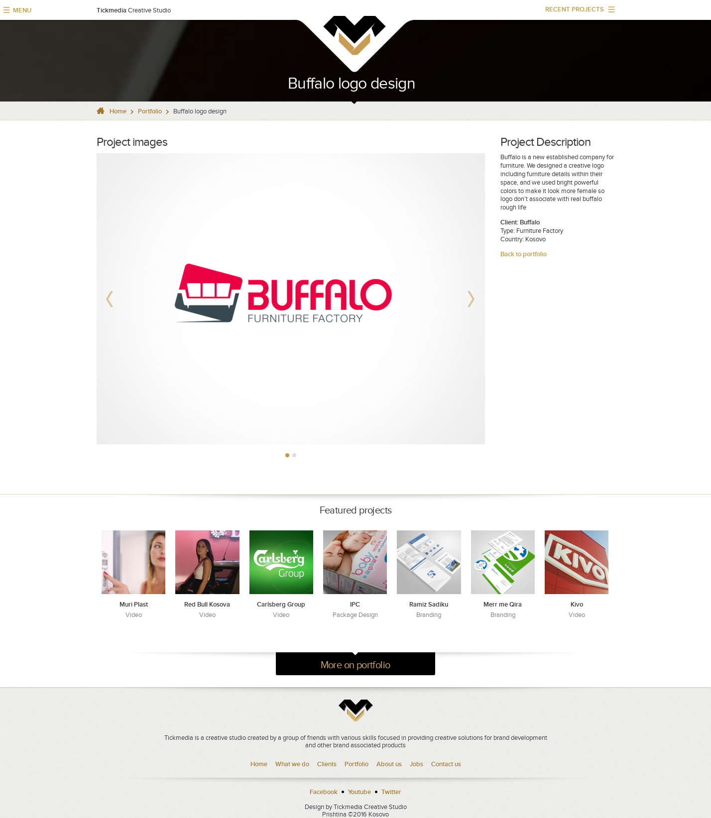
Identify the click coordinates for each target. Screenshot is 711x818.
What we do (292, 764)
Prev (110, 299)
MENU (22, 10)
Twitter (391, 792)
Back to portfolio (523, 254)
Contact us (446, 764)
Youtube (359, 792)
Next (472, 299)
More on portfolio (355, 664)
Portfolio (150, 111)
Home (118, 111)
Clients (327, 764)
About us (389, 764)
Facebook (324, 792)
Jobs (416, 764)
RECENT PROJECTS (576, 11)
